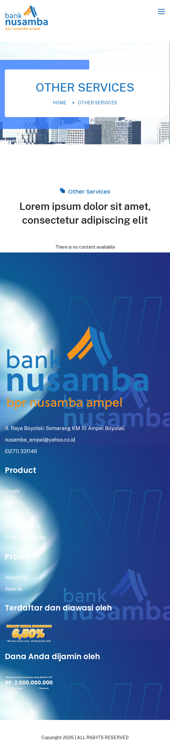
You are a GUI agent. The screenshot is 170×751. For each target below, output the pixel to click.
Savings (14, 514)
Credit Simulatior (26, 537)
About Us (16, 577)
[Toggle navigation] (162, 11)
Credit (12, 491)
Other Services (97, 102)
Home (59, 102)
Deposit (14, 503)
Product (20, 470)
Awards (13, 589)
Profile (17, 556)
